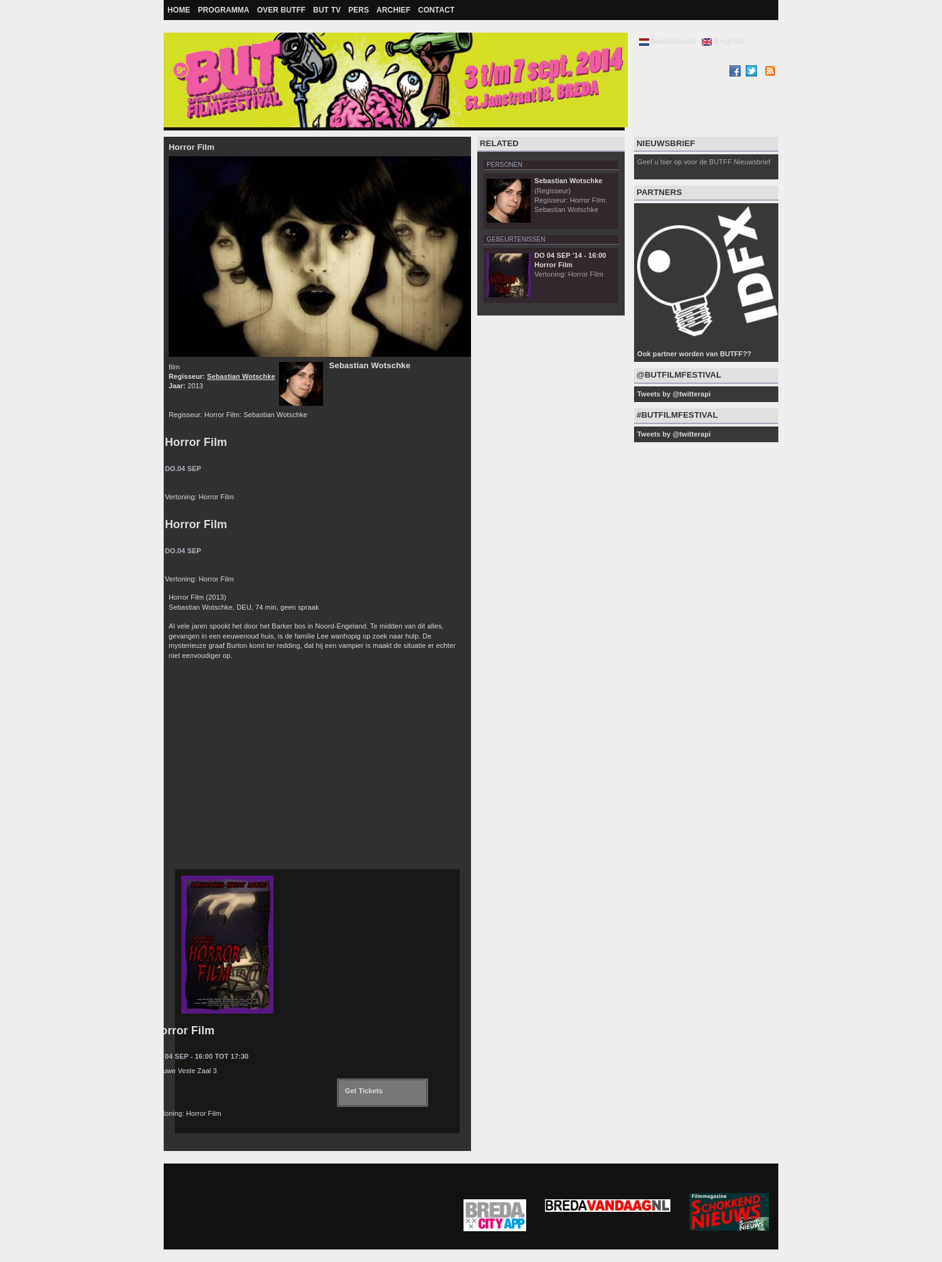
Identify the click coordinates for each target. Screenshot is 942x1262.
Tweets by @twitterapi (674, 394)
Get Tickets (364, 1091)
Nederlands (667, 41)
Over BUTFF (281, 10)
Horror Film (196, 442)
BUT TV (327, 10)
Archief (393, 10)
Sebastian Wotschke (241, 376)
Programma (223, 10)
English (723, 41)
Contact (436, 10)
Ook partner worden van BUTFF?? (694, 354)
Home (178, 10)
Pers (358, 10)
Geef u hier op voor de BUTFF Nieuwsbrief (703, 162)
